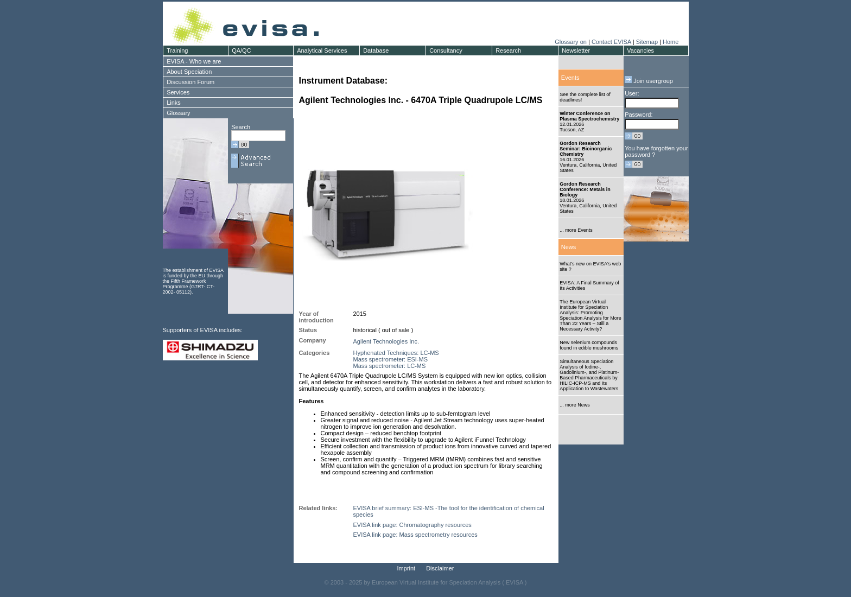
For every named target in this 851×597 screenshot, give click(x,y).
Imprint (406, 568)
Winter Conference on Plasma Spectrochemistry (589, 116)
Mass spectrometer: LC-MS (389, 366)
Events (570, 77)
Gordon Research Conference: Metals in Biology (585, 189)
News (568, 247)
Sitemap (647, 42)
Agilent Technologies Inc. (386, 341)
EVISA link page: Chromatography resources (412, 525)
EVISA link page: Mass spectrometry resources (415, 534)
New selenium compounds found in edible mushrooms (589, 345)
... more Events (576, 230)
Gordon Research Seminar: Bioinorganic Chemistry (586, 149)
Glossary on (571, 42)
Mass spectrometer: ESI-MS (390, 359)
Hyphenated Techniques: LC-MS (396, 353)
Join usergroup (649, 81)
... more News (575, 405)
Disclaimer (440, 568)
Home (670, 42)
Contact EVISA (611, 42)
